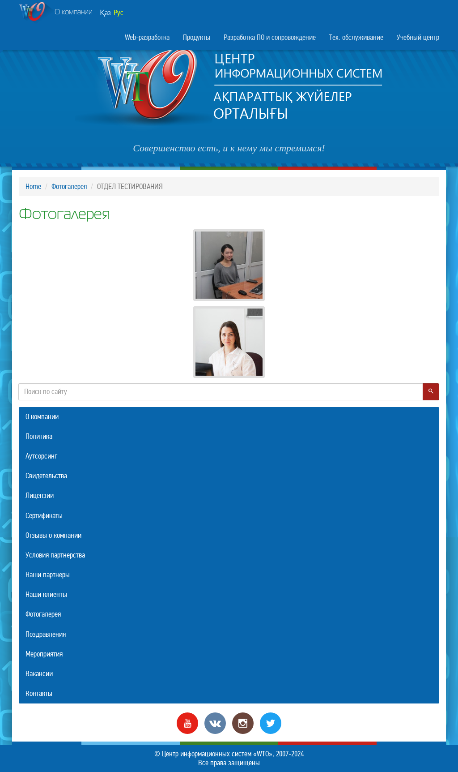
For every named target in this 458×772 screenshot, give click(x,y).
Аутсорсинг (41, 456)
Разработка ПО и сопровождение (270, 37)
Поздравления (45, 634)
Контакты (38, 693)
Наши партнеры (47, 574)
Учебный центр (418, 37)
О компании (56, 13)
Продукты (196, 37)
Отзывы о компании (53, 535)
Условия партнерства (55, 555)
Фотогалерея (69, 186)
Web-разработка (147, 37)
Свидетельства (46, 475)
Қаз (105, 12)
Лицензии (39, 495)
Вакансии (39, 673)
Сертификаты (44, 515)
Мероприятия (44, 654)
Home (33, 186)
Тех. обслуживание (356, 37)
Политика (38, 436)
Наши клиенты (46, 594)
